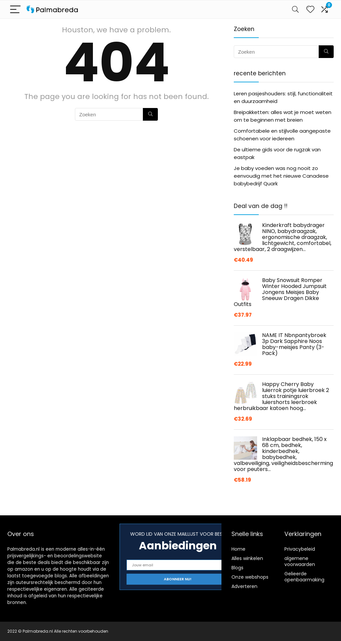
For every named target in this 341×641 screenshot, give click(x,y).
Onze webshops (249, 577)
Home (238, 549)
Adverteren (244, 586)
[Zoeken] (150, 114)
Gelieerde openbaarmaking (304, 576)
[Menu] (15, 9)
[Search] (295, 9)
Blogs (237, 567)
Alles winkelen (247, 558)
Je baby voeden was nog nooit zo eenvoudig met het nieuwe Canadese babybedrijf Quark (281, 176)
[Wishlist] (310, 9)
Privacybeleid (299, 549)
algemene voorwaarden (299, 561)
